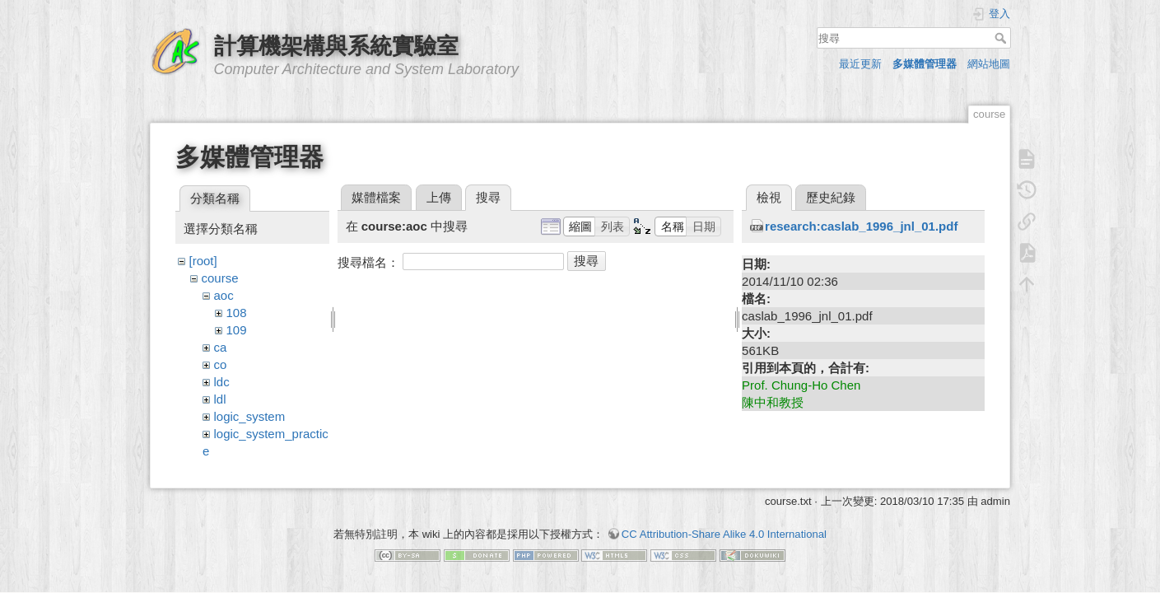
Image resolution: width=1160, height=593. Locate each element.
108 (236, 313)
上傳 (438, 197)
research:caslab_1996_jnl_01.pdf (861, 226)
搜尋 (1002, 38)
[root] (203, 261)
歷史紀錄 (830, 197)
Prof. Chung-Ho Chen (801, 385)
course (220, 278)
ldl (220, 399)
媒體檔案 (376, 197)
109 (236, 330)
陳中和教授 (773, 402)
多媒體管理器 (924, 64)
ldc (222, 382)
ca (220, 347)
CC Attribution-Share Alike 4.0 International (724, 526)
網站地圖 (988, 64)
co (220, 364)
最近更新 (860, 64)
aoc (224, 295)
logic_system (250, 416)
